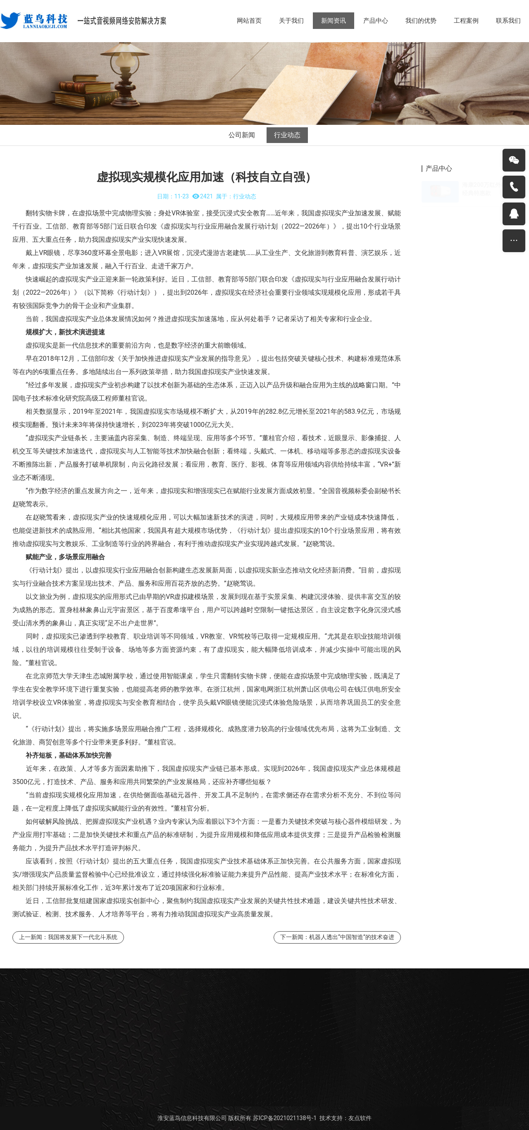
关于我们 (291, 20)
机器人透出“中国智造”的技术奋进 (351, 937)
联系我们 (508, 20)
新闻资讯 (333, 20)
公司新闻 (242, 135)
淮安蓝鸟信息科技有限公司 (192, 1118)
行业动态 (287, 135)
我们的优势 (420, 20)
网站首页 (249, 20)
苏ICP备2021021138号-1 (285, 1118)
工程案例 (466, 20)
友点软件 (360, 1118)
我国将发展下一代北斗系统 (82, 937)
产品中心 (375, 20)
